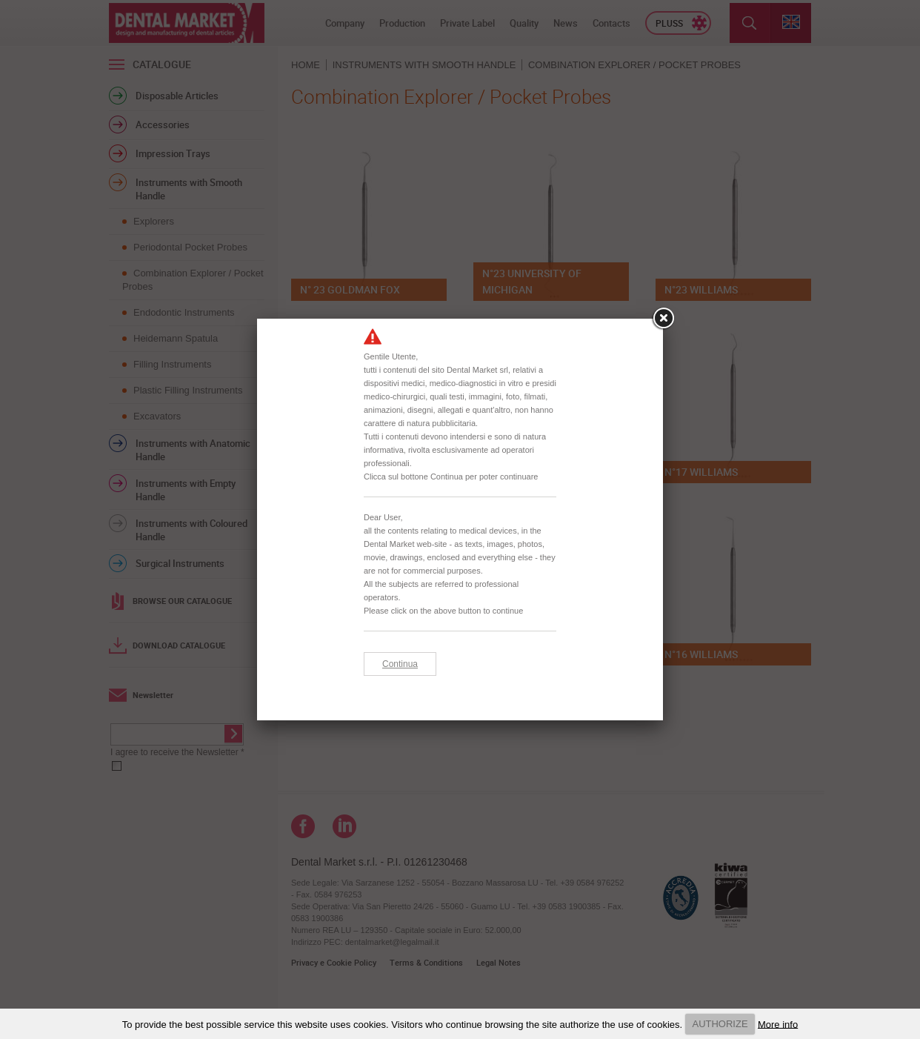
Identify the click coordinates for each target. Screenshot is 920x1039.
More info (778, 1023)
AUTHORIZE (719, 1023)
